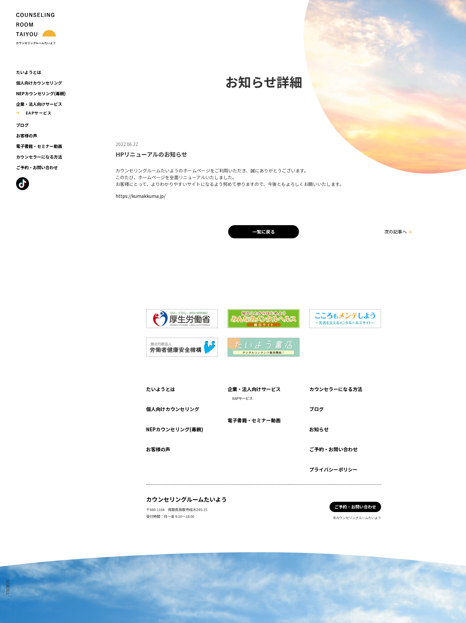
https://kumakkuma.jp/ (140, 196)
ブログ (22, 125)
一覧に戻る (263, 231)
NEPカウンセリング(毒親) (41, 93)
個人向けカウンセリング (39, 83)
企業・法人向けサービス (39, 104)
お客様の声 (26, 136)
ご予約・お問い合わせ (37, 167)
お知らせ (319, 429)
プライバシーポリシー (333, 469)
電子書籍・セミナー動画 (39, 146)
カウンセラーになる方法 (39, 157)
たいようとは (28, 72)
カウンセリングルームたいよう (186, 499)
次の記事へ (395, 231)
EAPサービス (39, 112)
